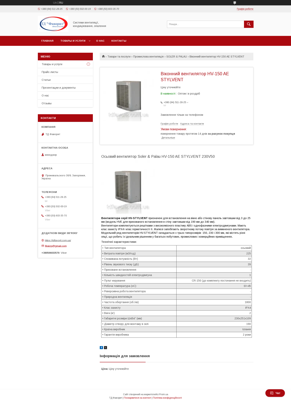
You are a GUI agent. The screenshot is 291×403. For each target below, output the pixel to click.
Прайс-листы (50, 72)
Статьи (46, 79)
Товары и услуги (72, 40)
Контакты (118, 40)
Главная (47, 40)
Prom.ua (163, 394)
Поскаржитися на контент (137, 398)
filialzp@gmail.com (56, 245)
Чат (275, 393)
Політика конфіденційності (167, 398)
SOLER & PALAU (176, 56)
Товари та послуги (119, 56)
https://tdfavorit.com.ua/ (58, 240)
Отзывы (47, 103)
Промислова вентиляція (148, 56)
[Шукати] (249, 24)
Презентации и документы (59, 87)
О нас (100, 40)
